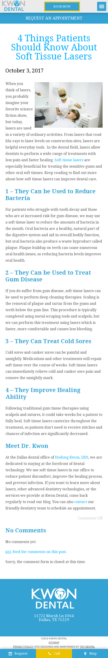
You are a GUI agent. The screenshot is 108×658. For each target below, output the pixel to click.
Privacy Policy (23, 646)
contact (80, 502)
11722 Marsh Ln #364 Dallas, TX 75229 (54, 618)
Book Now (62, 6)
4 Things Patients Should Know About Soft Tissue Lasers (54, 47)
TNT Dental (87, 646)
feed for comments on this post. (36, 552)
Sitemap (53, 642)
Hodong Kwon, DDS (71, 457)
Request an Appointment (54, 18)
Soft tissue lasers (69, 160)
